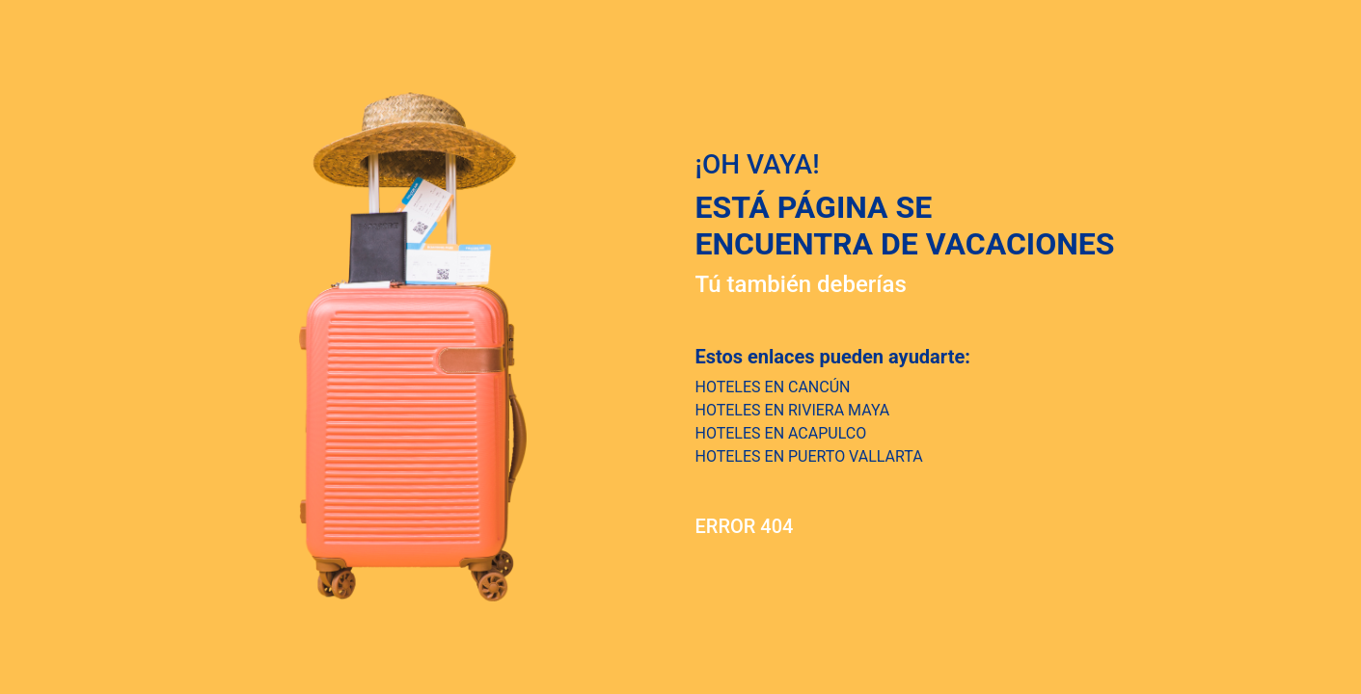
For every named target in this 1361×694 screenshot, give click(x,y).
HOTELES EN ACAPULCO (781, 433)
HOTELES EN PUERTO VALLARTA (809, 456)
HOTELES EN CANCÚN (773, 387)
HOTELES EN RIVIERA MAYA (792, 410)
